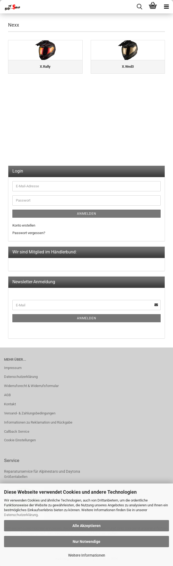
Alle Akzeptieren (86, 526)
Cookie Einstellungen (20, 440)
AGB (7, 395)
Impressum (13, 368)
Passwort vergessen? (28, 233)
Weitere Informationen (86, 555)
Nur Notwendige (86, 541)
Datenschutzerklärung (21, 515)
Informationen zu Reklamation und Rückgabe (38, 422)
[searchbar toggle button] (139, 6)
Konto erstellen (23, 225)
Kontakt (10, 404)
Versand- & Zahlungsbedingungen (29, 413)
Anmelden (86, 214)
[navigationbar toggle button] (166, 6)
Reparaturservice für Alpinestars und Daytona (42, 471)
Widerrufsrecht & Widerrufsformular (31, 386)
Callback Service (16, 431)
